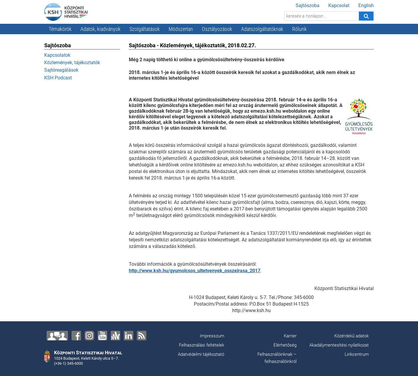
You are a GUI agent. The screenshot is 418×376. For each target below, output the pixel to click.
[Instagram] (89, 335)
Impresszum (212, 336)
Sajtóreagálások (61, 70)
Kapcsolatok (57, 55)
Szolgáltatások (144, 29)
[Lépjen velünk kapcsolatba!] (57, 335)
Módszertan (181, 29)
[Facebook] (76, 335)
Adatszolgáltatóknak (262, 29)
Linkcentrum (357, 354)
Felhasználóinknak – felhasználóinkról (277, 358)
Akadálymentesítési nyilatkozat (339, 345)
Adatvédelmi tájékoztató (201, 354)
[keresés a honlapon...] (321, 16)
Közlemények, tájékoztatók (72, 62)
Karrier (290, 336)
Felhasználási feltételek (201, 345)
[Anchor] (115, 335)
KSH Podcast (58, 78)
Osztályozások (217, 29)
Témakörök (60, 29)
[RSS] (141, 335)
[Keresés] (366, 16)
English (366, 5)
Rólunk (299, 29)
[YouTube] (102, 335)
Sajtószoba (307, 5)
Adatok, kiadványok (100, 29)
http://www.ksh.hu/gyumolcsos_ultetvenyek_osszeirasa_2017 (194, 270)
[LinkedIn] (128, 335)
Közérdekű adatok (351, 336)
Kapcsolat (338, 5)
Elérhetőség (285, 345)
